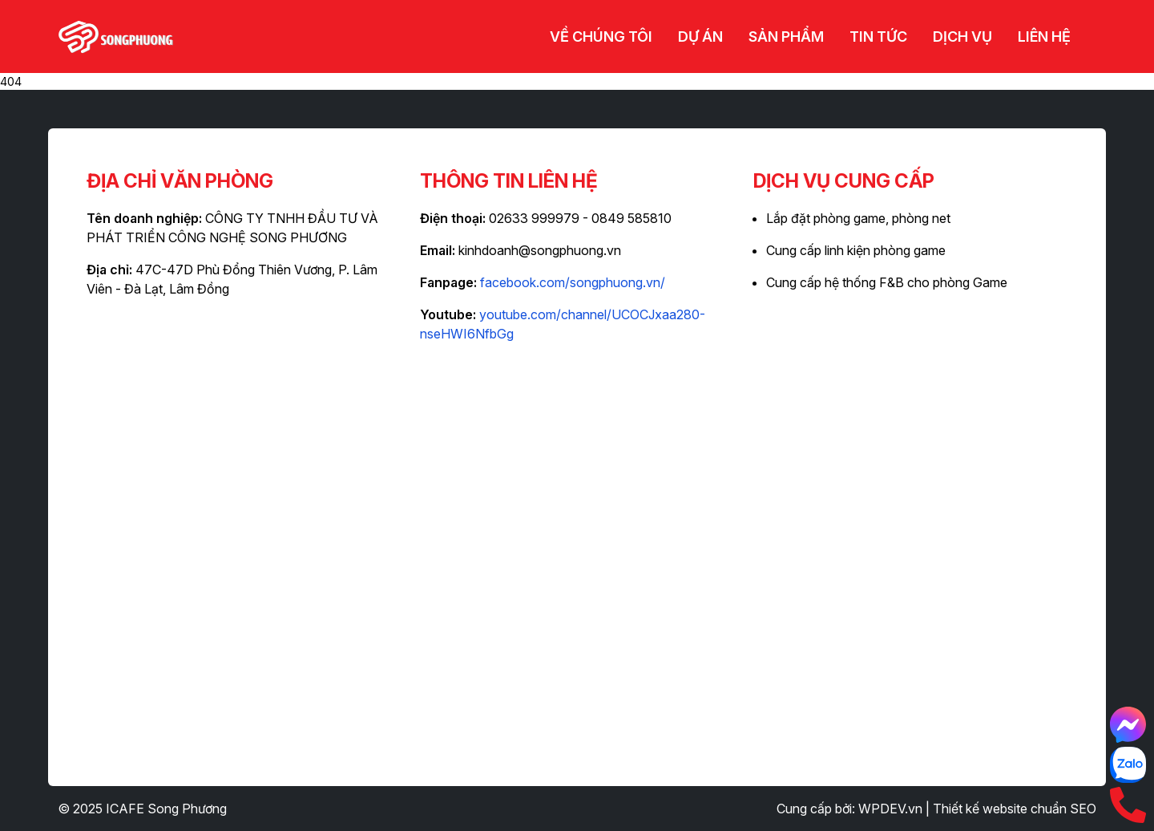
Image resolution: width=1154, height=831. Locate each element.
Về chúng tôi (601, 36)
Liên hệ (1044, 36)
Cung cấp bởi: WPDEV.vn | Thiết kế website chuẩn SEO (936, 809)
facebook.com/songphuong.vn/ (572, 282)
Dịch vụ (962, 36)
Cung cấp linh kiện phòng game (856, 250)
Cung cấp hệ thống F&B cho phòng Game (886, 282)
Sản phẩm (786, 36)
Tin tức (878, 36)
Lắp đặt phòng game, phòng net (858, 218)
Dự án (700, 36)
